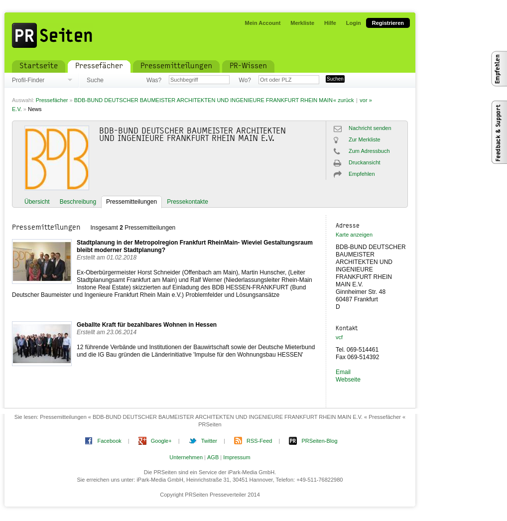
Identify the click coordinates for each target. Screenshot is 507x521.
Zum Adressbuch (369, 151)
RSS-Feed (259, 441)
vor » (366, 100)
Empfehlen (362, 174)
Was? (153, 80)
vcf (339, 337)
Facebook (109, 441)
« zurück (343, 100)
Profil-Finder (28, 80)
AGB (213, 457)
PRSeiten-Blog (319, 441)
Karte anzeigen (354, 235)
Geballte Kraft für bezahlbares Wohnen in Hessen (147, 324)
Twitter (209, 441)
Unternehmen (186, 457)
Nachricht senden (370, 128)
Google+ (161, 441)
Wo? (245, 80)
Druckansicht (364, 162)
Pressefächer (52, 100)
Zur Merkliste (364, 139)
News (35, 109)
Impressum (236, 457)
